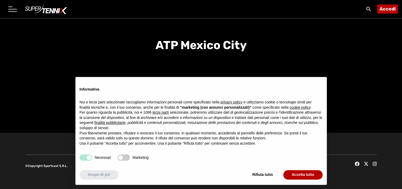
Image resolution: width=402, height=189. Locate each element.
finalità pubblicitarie (109, 123)
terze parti (160, 113)
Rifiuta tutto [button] (262, 175)
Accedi (387, 9)
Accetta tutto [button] (303, 175)
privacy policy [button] (232, 103)
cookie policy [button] (300, 108)
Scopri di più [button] (99, 175)
